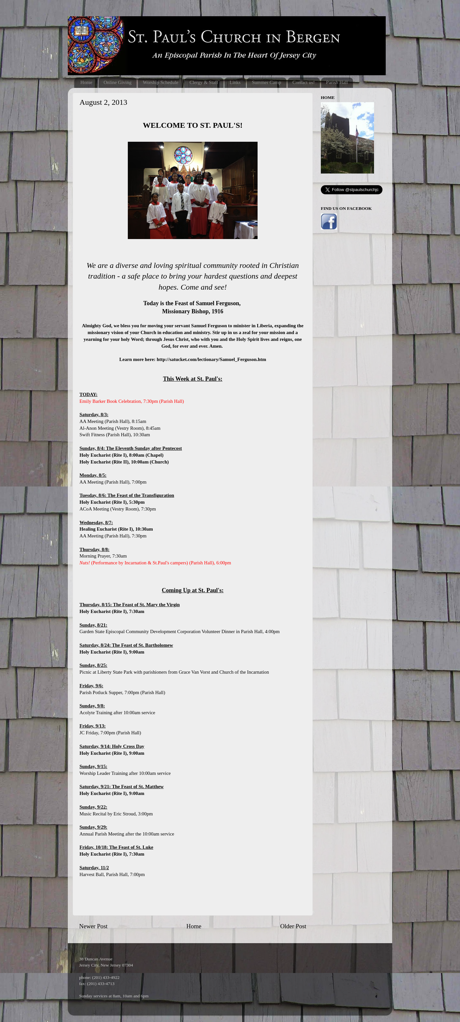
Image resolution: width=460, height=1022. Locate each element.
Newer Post (93, 926)
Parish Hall (337, 82)
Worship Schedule (160, 82)
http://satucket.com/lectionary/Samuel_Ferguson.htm (211, 359)
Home (86, 82)
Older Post (293, 926)
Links (234, 82)
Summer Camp (266, 82)
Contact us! (304, 82)
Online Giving (117, 82)
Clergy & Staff (203, 82)
